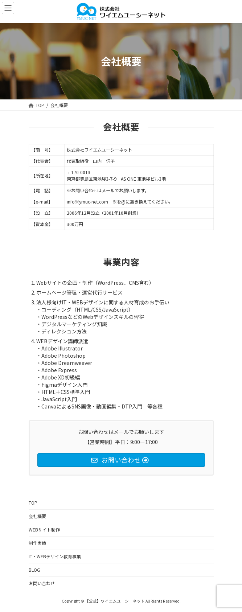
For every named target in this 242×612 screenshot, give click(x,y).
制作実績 (37, 543)
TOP (33, 503)
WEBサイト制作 (44, 529)
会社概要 (37, 516)
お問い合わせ (42, 583)
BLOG (34, 570)
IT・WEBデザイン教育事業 (55, 556)
